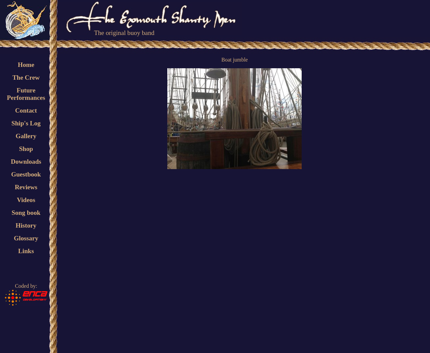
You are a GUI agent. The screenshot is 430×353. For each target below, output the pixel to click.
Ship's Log (26, 123)
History (26, 225)
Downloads (26, 161)
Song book (26, 212)
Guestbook (26, 174)
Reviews (26, 187)
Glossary (26, 238)
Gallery (26, 136)
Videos (26, 199)
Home (26, 64)
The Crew (26, 77)
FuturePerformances (26, 94)
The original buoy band (124, 32)
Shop (26, 148)
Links (26, 250)
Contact (26, 110)
